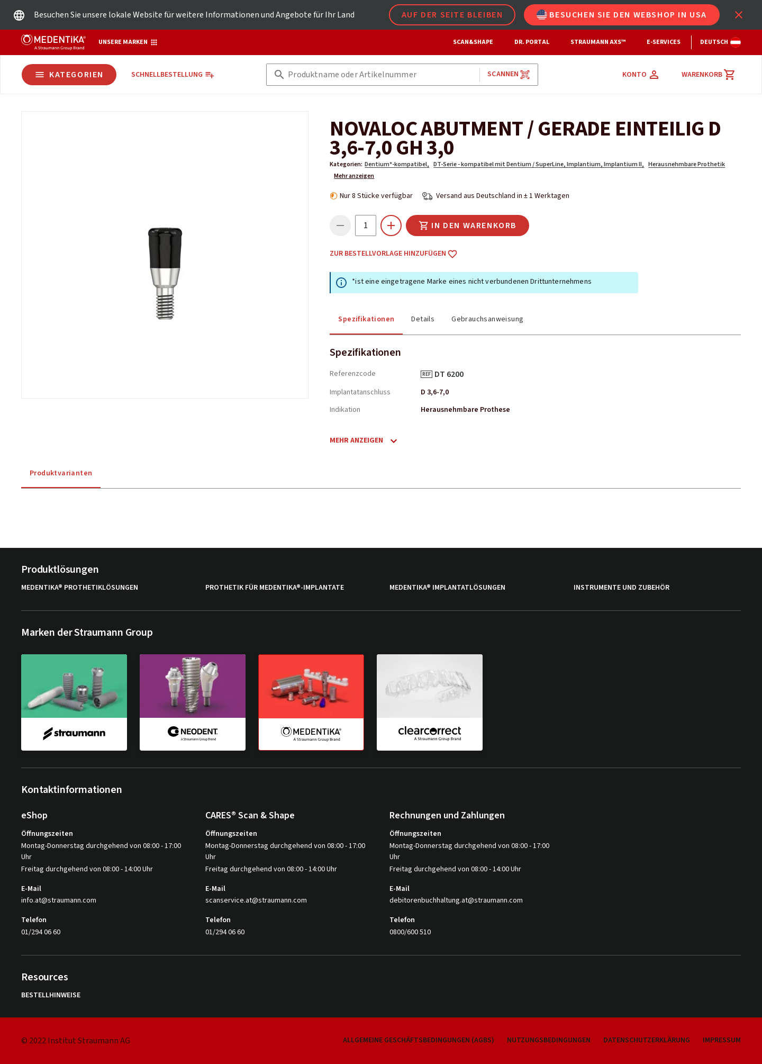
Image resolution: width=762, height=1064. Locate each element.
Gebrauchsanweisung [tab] (487, 319)
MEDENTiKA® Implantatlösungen (447, 588)
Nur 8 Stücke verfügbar (376, 196)
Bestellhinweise (50, 995)
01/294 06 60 (40, 932)
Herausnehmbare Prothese (465, 409)
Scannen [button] (508, 74)
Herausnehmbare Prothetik (686, 164)
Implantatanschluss (360, 392)
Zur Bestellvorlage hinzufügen (394, 254)
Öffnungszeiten (47, 833)
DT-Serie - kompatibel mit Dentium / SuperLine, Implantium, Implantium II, (538, 164)
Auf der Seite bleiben (452, 15)
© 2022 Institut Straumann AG (75, 1041)
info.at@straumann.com (58, 901)
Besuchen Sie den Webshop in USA (622, 15)
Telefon (34, 920)
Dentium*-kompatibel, (397, 164)
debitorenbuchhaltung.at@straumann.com (456, 901)
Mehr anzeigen (354, 176)
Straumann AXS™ (597, 42)
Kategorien (69, 74)
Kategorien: (346, 164)
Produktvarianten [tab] (61, 473)
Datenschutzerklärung (646, 1040)
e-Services (664, 42)
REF (426, 374)
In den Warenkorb (467, 225)
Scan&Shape (473, 42)
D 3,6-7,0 (435, 392)
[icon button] (738, 14)
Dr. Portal (531, 42)
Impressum (722, 1040)
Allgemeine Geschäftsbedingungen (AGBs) (418, 1040)
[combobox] (381, 75)
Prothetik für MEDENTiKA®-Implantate (274, 588)
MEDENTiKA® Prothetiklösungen (79, 588)
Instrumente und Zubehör (621, 588)
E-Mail (31, 888)
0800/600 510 (410, 932)
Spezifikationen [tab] (366, 319)
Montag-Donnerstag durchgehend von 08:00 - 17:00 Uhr (101, 851)
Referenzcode (353, 373)
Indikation (345, 409)
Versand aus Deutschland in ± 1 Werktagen (502, 196)
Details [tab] (422, 319)
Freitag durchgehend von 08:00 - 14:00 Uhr (87, 869)
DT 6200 (452, 374)
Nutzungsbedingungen (549, 1040)
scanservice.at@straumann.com (256, 901)
